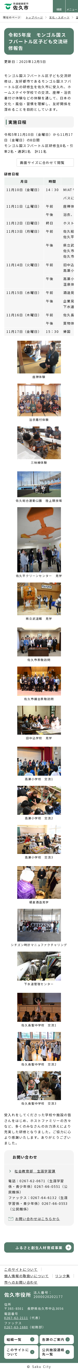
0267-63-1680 (16, 1327)
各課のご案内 (53, 1339)
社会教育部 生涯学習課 (35, 1171)
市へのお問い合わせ (21, 1282)
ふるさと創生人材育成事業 (39, 1247)
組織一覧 (14, 1339)
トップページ (34, 17)
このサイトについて (21, 1269)
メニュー (71, 9)
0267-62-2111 (16, 1318)
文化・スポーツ (59, 17)
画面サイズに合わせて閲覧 (42, 162)
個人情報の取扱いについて (26, 1275)
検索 (59, 9)
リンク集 (62, 1275)
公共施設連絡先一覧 (53, 1352)
